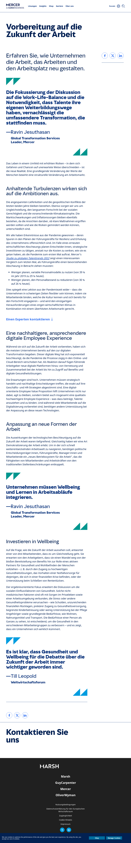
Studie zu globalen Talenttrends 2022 (27, 258)
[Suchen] (123, 6)
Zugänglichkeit (65, 815)
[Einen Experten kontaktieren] (29, 319)
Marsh (65, 776)
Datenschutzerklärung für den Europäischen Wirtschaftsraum (65, 810)
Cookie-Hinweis (65, 820)
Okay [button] (97, 838)
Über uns (70, 6)
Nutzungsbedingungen (65, 804)
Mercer (65, 789)
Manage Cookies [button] (114, 838)
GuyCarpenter (65, 783)
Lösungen (32, 6)
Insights (42, 6)
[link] (9, 715)
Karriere (59, 6)
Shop (51, 6)
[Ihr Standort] (118, 6)
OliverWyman (66, 795)
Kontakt (112, 6)
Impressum (65, 824)
